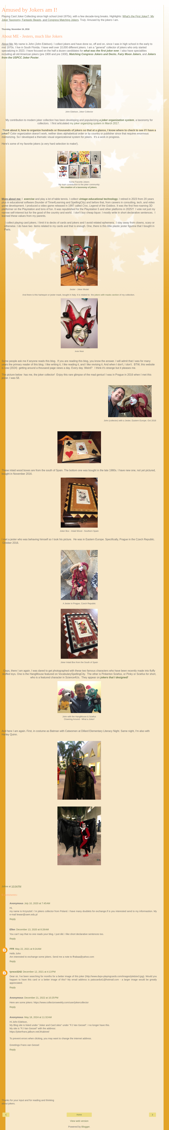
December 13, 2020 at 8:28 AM (32, 929)
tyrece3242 (16, 971)
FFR (12, 949)
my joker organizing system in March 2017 (94, 123)
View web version (79, 1121)
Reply (13, 919)
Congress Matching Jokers (63, 20)
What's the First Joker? (135, 16)
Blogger (86, 1126)
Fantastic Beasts (31, 20)
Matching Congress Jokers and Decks (92, 54)
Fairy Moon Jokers (129, 54)
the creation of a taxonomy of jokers (79, 187)
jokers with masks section (107, 295)
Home (79, 1115)
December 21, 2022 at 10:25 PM (41, 997)
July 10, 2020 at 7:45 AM (37, 903)
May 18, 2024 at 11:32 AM (38, 1017)
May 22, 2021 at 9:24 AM (28, 949)
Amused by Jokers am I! (29, 10)
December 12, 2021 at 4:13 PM (39, 971)
